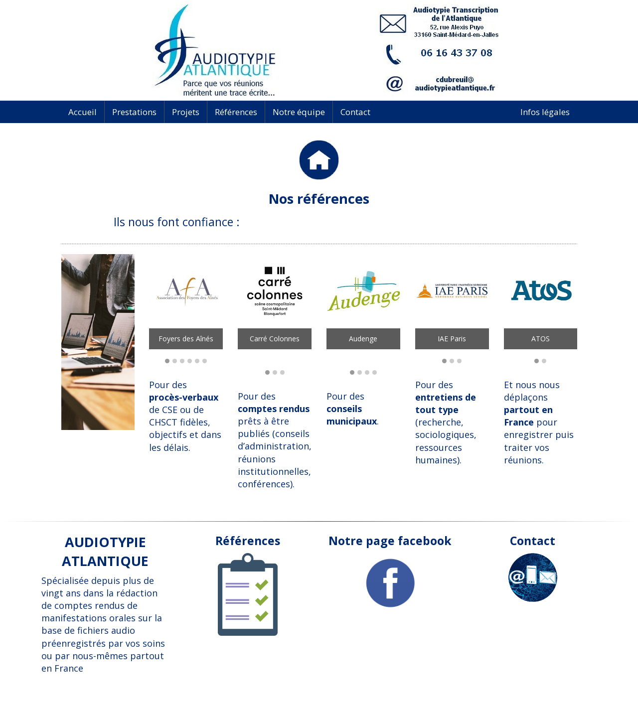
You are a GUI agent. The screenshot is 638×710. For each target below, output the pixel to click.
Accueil (82, 112)
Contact (355, 112)
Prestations (134, 112)
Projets (185, 112)
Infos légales (545, 112)
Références (236, 112)
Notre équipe (299, 112)
